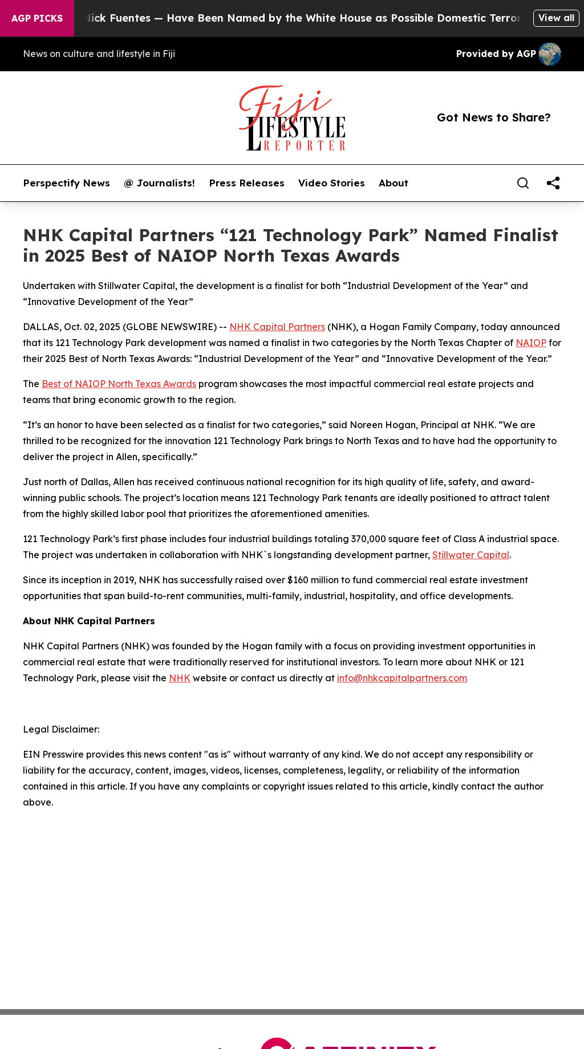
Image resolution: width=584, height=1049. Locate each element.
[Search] (523, 183)
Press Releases (247, 183)
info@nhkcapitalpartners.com (402, 678)
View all (556, 17)
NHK (179, 678)
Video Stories (331, 183)
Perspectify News (66, 183)
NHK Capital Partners (277, 326)
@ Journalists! (159, 183)
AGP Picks (37, 18)
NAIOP (531, 342)
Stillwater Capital (470, 554)
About (393, 183)
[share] (553, 183)
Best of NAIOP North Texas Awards (119, 383)
